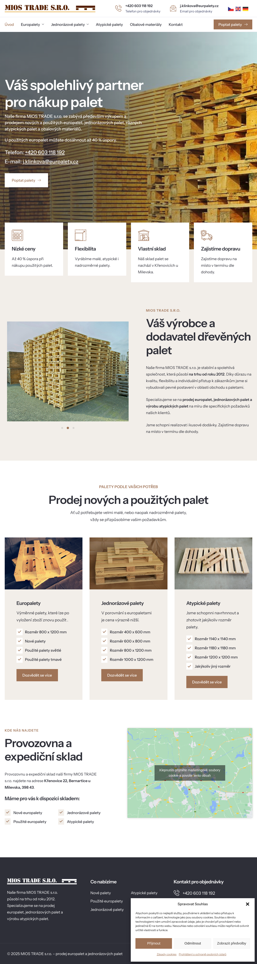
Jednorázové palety (70, 24)
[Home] (50, 8)
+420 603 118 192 (45, 152)
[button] (247, 904)
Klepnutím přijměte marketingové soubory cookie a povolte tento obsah (189, 772)
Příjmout (153, 943)
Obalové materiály (146, 24)
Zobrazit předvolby (231, 943)
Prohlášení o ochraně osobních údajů (202, 954)
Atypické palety (109, 24)
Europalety (32, 24)
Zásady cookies (166, 954)
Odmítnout (192, 943)
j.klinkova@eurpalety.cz (50, 161)
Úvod (9, 24)
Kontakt (176, 24)
